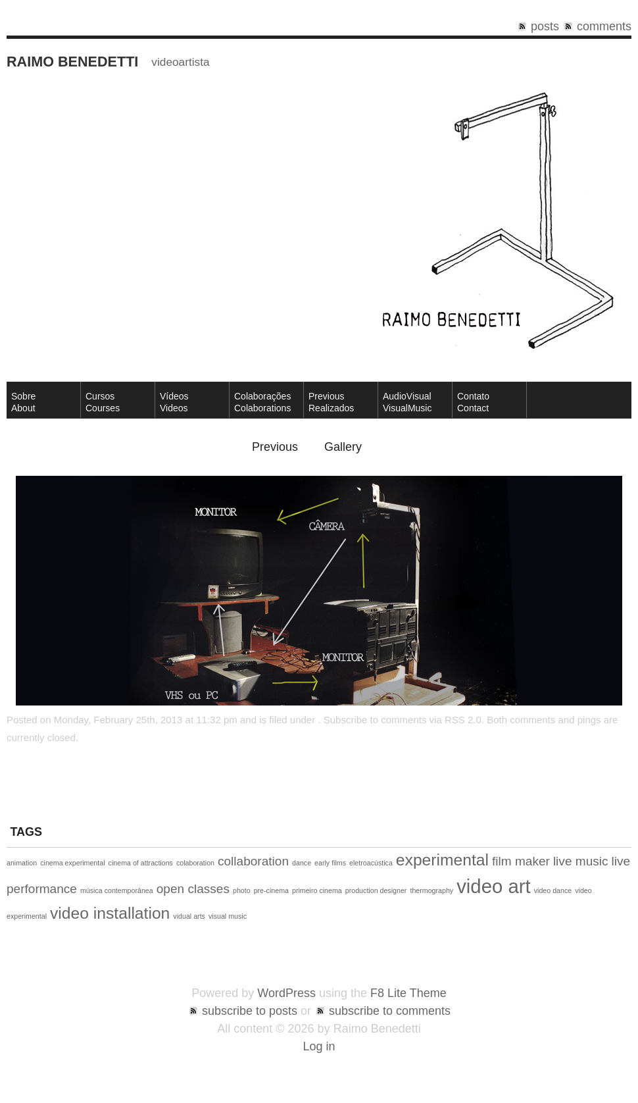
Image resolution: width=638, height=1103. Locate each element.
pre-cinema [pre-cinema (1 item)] (271, 890)
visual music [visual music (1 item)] (228, 916)
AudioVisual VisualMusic (407, 402)
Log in (319, 1046)
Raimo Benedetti (72, 61)
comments (604, 26)
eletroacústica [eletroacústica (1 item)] (371, 863)
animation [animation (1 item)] (22, 863)
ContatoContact (473, 402)
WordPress (286, 993)
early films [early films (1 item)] (330, 863)
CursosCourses (103, 402)
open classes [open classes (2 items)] (193, 889)
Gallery (343, 446)
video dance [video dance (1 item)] (553, 890)
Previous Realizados (331, 402)
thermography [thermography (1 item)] (431, 890)
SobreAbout (23, 402)
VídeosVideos (174, 402)
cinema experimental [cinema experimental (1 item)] (72, 863)
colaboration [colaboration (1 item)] (195, 863)
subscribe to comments (390, 1010)
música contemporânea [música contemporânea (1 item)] (116, 890)
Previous (275, 446)
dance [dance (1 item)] (301, 863)
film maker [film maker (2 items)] (521, 861)
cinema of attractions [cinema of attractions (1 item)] (141, 863)
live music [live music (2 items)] (580, 861)
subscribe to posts (249, 1010)
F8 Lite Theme (408, 993)
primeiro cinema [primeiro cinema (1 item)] (317, 890)
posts (545, 26)
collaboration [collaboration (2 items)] (253, 861)
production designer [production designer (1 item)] (376, 890)
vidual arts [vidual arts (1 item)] (189, 916)
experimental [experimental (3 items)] (442, 860)
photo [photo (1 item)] (242, 890)
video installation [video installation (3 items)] (110, 913)
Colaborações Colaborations (262, 402)
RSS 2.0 (463, 719)
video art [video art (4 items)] (493, 886)
